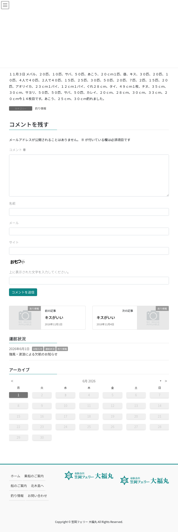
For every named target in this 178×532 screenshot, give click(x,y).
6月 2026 (89, 381)
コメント (17, 149)
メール (14, 222)
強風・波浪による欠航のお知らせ (33, 354)
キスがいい (54, 317)
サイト (14, 242)
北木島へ (37, 485)
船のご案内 (19, 485)
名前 (12, 203)
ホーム (15, 476)
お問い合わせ (37, 495)
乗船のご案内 (34, 476)
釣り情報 (40, 108)
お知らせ (37, 349)
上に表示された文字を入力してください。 (39, 272)
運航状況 (49, 349)
